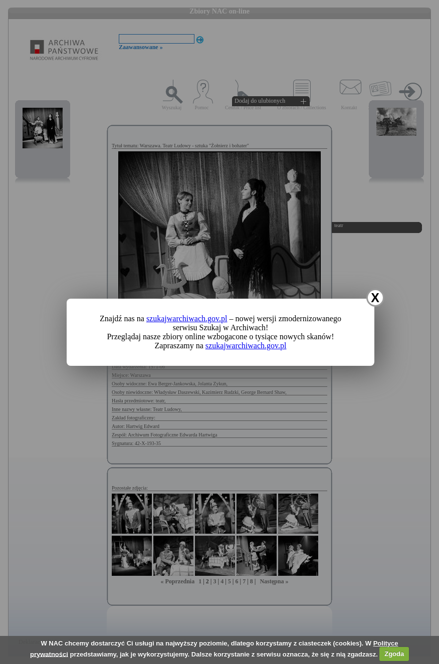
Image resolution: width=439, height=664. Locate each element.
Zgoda (394, 653)
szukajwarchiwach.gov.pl (187, 318)
